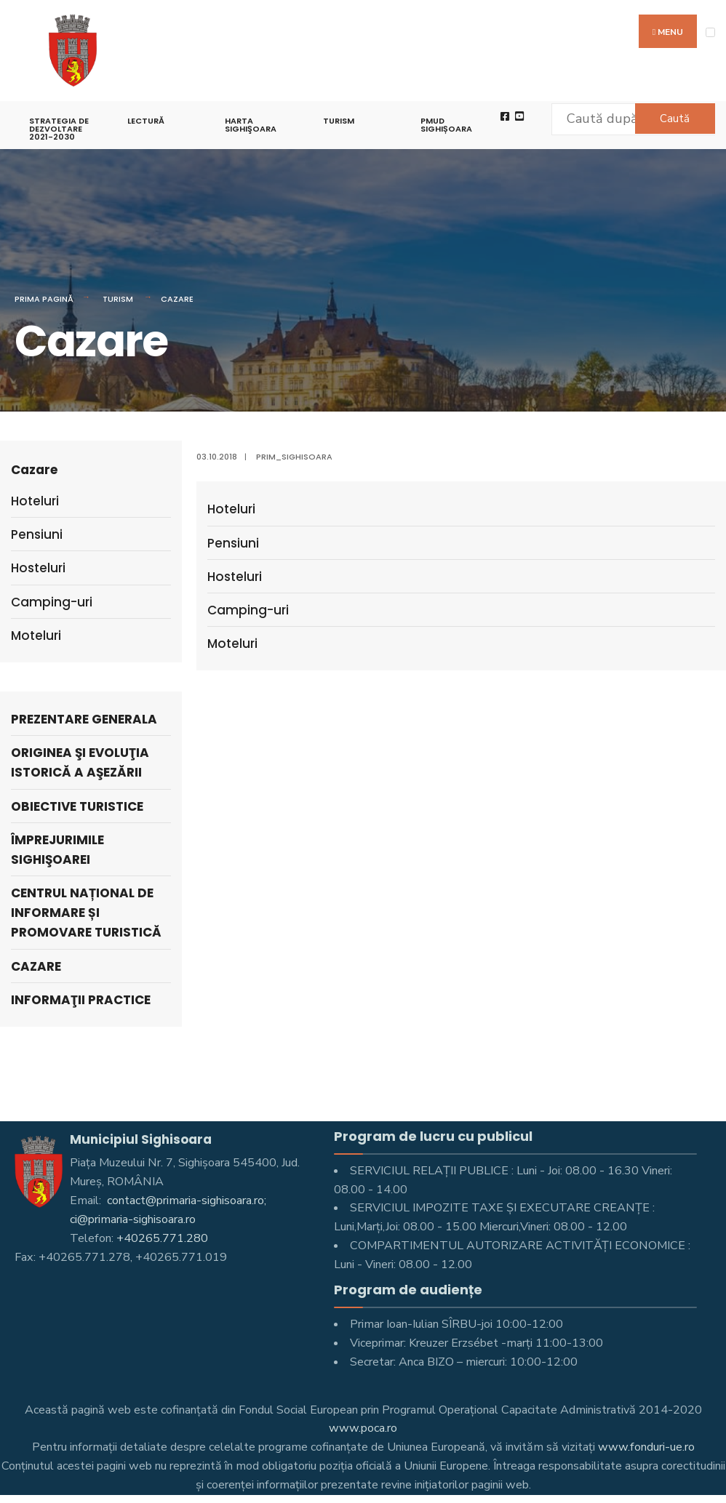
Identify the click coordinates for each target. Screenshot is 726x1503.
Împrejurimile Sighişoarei (57, 849)
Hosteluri (234, 576)
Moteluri (232, 643)
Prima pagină (44, 299)
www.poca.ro (363, 1428)
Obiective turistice (77, 806)
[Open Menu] (710, 32)
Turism (338, 121)
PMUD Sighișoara (446, 125)
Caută (675, 118)
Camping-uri (248, 610)
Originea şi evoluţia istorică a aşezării (80, 762)
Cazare (177, 299)
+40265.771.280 (162, 1238)
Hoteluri (231, 509)
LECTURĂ (145, 121)
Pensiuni (233, 543)
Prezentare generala (84, 719)
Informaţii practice (81, 1000)
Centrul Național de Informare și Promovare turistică (86, 912)
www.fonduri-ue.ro (646, 1447)
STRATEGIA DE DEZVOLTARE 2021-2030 (59, 129)
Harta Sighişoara (250, 125)
